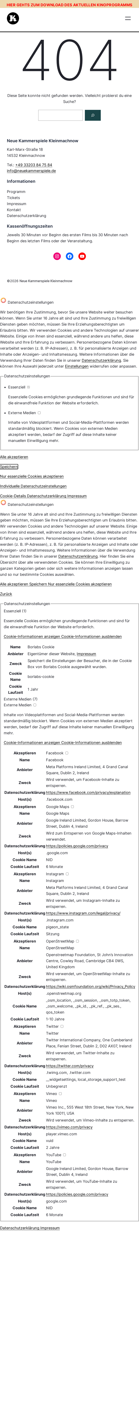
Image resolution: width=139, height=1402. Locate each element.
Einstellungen (77, 366)
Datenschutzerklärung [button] (47, 496)
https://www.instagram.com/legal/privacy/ (83, 913)
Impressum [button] (77, 496)
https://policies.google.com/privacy (77, 846)
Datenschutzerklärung (101, 360)
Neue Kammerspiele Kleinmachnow (45, 281)
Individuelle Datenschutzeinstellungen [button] (33, 486)
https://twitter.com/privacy (70, 1066)
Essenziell (19, 387)
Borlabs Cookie (41, 647)
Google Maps (57, 813)
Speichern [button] (9, 466)
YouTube (53, 1162)
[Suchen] (93, 115)
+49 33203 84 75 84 (33, 165)
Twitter (52, 1033)
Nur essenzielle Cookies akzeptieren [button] (32, 476)
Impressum (86, 654)
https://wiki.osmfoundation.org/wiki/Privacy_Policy (90, 986)
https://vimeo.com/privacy (69, 1127)
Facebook (55, 760)
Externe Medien (24, 413)
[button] (63, 636)
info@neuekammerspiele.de (31, 171)
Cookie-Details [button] (13, 496)
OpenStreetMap (60, 948)
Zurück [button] (6, 594)
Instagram (55, 880)
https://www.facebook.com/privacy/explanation (88, 792)
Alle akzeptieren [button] (14, 457)
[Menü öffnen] (128, 18)
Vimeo (51, 1100)
